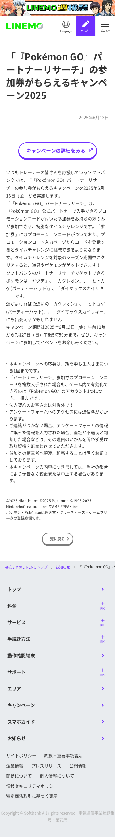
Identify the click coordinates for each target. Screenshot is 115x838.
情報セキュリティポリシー (32, 787)
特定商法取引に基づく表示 (32, 797)
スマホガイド (21, 722)
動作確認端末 (21, 656)
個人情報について (57, 777)
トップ (14, 590)
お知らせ (63, 567)
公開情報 (77, 766)
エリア (14, 689)
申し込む (86, 30)
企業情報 (14, 766)
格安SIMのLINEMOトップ (26, 567)
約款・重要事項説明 (63, 756)
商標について (19, 777)
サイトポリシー (21, 756)
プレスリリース (46, 766)
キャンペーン (21, 706)
